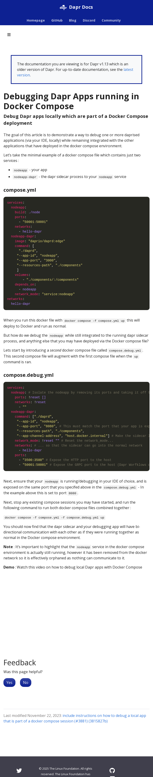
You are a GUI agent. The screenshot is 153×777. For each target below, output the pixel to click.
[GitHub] (112, 770)
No (25, 682)
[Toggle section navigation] (9, 35)
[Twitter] (19, 770)
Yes (9, 682)
